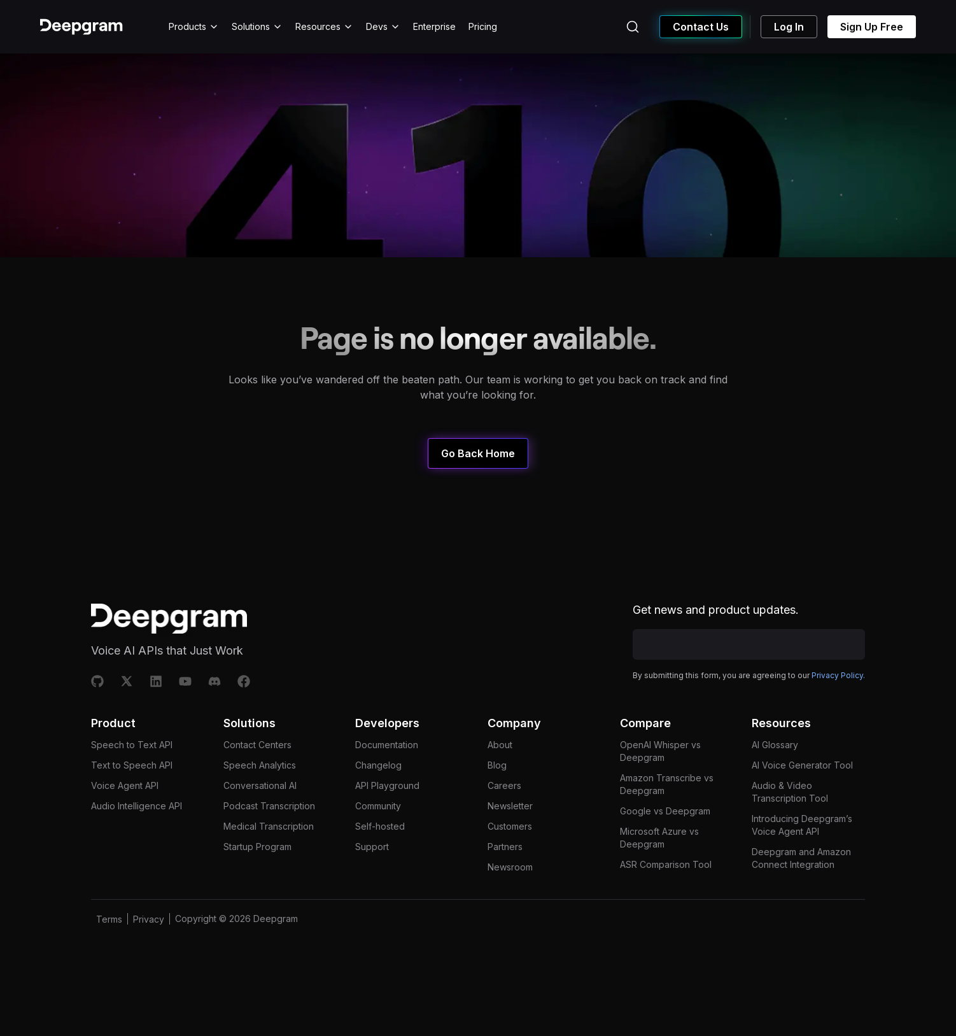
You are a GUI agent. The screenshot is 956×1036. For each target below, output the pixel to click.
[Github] (97, 681)
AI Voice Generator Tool (802, 765)
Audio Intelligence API (136, 805)
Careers (504, 785)
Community (378, 805)
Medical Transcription (268, 826)
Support (372, 846)
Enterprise (434, 26)
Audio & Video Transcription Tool (790, 792)
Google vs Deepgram (665, 810)
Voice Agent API (124, 785)
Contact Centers (257, 744)
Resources (324, 26)
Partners (505, 846)
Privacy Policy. (838, 675)
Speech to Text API (131, 744)
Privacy (148, 919)
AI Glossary (775, 744)
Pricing (482, 26)
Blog (497, 765)
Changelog (378, 765)
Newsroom (510, 867)
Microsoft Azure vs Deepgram (659, 837)
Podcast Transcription (269, 805)
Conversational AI (260, 785)
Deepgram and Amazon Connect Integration (801, 858)
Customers (510, 826)
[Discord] (214, 681)
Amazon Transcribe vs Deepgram (666, 784)
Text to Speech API (131, 765)
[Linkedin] (156, 681)
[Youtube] (185, 681)
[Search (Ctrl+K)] (632, 26)
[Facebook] (243, 681)
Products (194, 26)
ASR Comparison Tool (666, 864)
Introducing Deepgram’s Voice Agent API (802, 825)
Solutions (257, 26)
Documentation (386, 744)
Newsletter (510, 805)
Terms (109, 919)
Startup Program (257, 846)
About (500, 744)
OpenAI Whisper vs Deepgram (660, 751)
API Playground (387, 785)
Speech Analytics (259, 765)
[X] (126, 681)
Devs (383, 26)
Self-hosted (380, 826)
